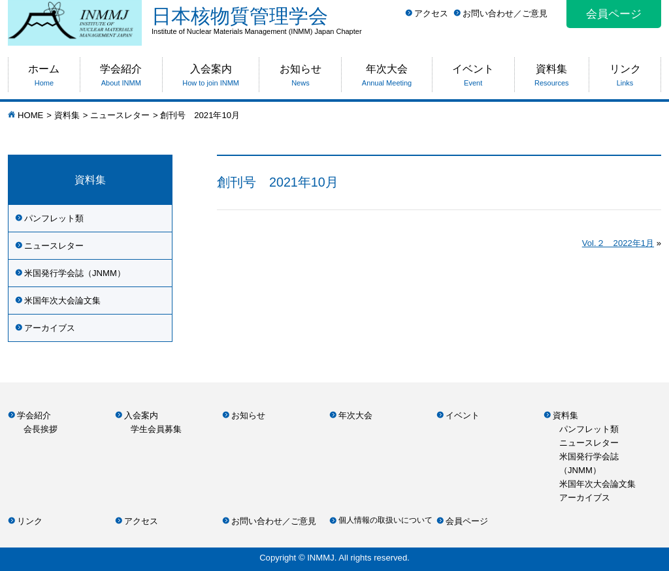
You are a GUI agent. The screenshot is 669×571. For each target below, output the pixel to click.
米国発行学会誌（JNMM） (74, 273)
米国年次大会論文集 (62, 300)
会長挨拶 (40, 429)
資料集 (67, 115)
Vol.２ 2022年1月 (618, 243)
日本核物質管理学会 (406, 20)
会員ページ (614, 14)
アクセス (431, 13)
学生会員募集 (156, 429)
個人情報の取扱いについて (385, 520)
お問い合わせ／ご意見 (505, 13)
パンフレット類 (54, 218)
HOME (30, 115)
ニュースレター (120, 115)
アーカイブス (49, 328)
